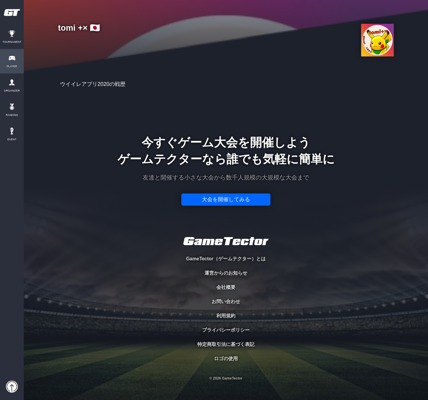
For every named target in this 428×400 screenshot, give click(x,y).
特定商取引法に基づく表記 (225, 344)
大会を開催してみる (226, 199)
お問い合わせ (226, 301)
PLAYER (12, 66)
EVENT (11, 139)
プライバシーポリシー (226, 330)
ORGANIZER (12, 90)
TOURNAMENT (11, 42)
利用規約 (225, 315)
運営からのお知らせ (225, 272)
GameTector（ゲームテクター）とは (226, 258)
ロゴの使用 (226, 358)
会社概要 (225, 287)
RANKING (12, 115)
